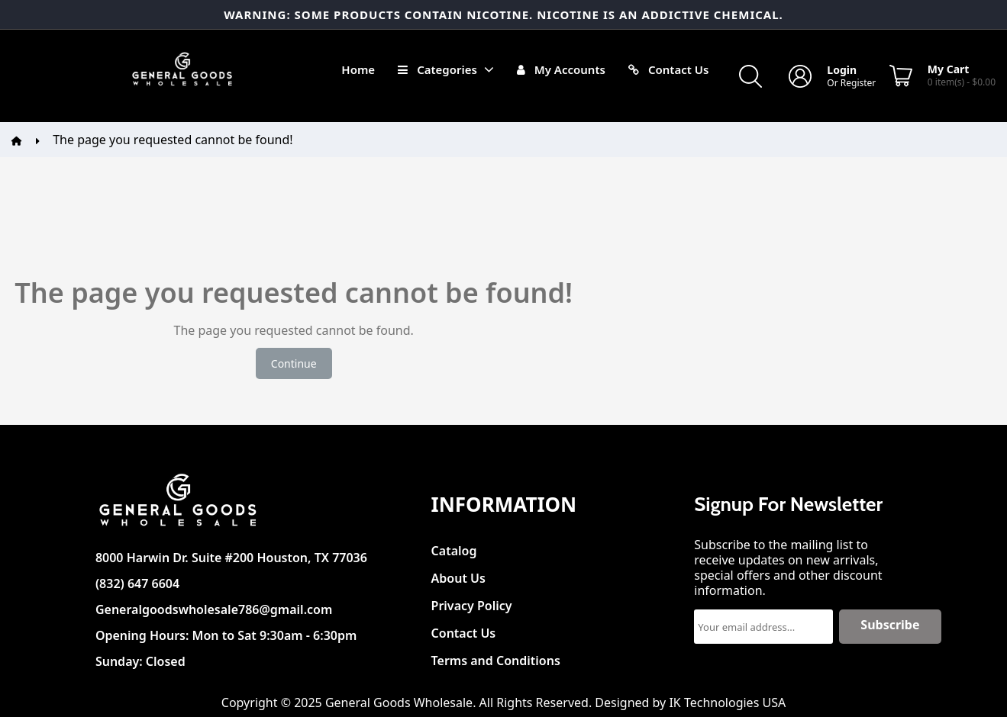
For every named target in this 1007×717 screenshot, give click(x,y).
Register (858, 82)
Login (842, 70)
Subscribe (889, 624)
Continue (294, 363)
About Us (458, 574)
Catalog (454, 546)
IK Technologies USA (727, 702)
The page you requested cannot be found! (172, 139)
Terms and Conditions (495, 656)
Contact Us (463, 629)
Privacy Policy (471, 601)
